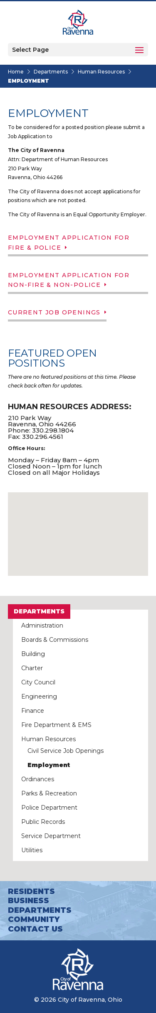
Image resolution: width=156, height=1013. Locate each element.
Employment (48, 765)
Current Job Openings (54, 312)
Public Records (43, 822)
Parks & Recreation (49, 793)
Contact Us (35, 929)
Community (33, 919)
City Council (38, 682)
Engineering (39, 696)
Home (16, 71)
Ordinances (37, 779)
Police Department (49, 807)
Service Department (51, 836)
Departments (51, 71)
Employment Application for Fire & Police (68, 242)
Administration (42, 625)
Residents (31, 891)
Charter (32, 668)
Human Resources (101, 71)
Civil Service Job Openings (65, 751)
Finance (32, 710)
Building (33, 654)
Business (28, 900)
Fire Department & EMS (56, 725)
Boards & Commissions (54, 639)
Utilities (31, 850)
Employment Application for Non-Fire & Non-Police (68, 280)
